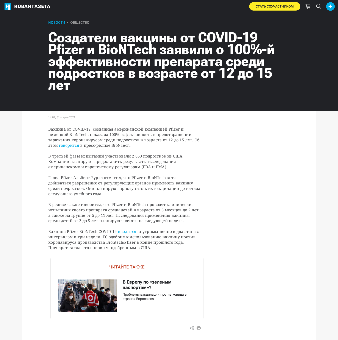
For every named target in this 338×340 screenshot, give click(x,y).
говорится (69, 145)
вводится (127, 231)
